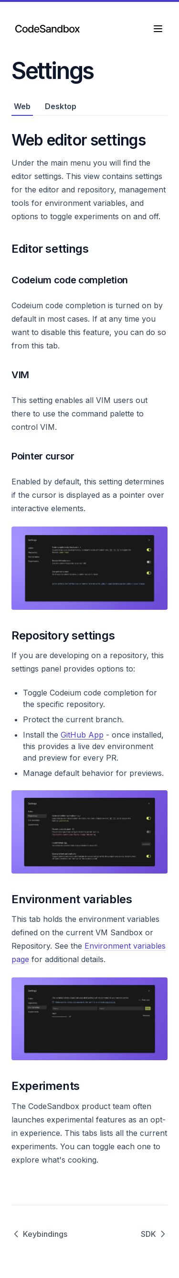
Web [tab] (22, 106)
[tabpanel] (89, 641)
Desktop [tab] (60, 106)
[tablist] (89, 107)
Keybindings (39, 1234)
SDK (154, 1234)
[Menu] (158, 28)
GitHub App (82, 735)
